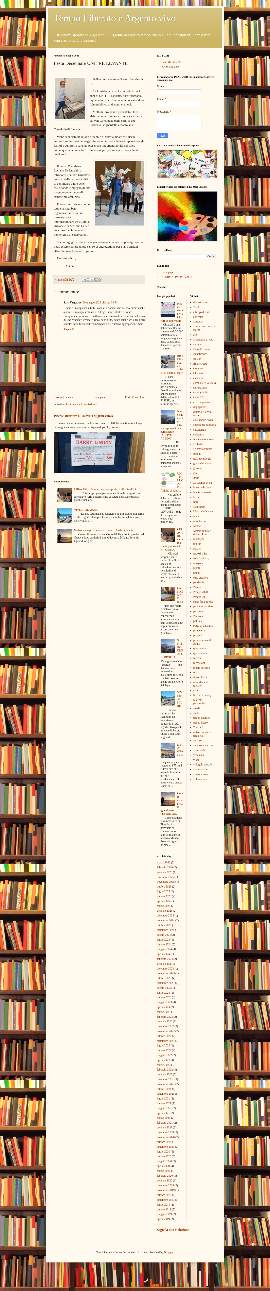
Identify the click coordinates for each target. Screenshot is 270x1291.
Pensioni (198, 616)
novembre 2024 (166, 920)
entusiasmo (199, 429)
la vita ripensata (202, 492)
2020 (196, 307)
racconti (197, 658)
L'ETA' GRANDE (180, 749)
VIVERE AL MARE (85, 509)
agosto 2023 (164, 987)
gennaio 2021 (164, 1127)
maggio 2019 (164, 1214)
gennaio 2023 (164, 1021)
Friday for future (202, 448)
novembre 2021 (166, 1084)
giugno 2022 (164, 1050)
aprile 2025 (163, 901)
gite (195, 473)
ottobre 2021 (164, 1089)
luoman (144, 1252)
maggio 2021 (164, 1108)
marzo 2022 (163, 1064)
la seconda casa (202, 487)
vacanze (197, 740)
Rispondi (69, 329)
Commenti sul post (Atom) (81, 404)
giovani (197, 468)
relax (196, 672)
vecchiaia (198, 755)
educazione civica (203, 419)
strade (196, 708)
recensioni (199, 662)
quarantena (199, 648)
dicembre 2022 (165, 1026)
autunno (197, 344)
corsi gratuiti (200, 392)
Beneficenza (200, 353)
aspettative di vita (203, 339)
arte (195, 334)
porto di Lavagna (203, 625)
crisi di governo (202, 402)
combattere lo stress (204, 382)
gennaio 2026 (164, 872)
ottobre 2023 (164, 978)
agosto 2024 (164, 934)
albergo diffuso (202, 312)
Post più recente (64, 397)
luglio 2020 (163, 1151)
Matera (197, 526)
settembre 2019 (165, 1199)
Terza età (198, 727)
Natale (197, 548)
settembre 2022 (165, 1040)
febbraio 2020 (165, 1175)
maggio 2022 (164, 1055)
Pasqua (197, 587)
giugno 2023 (164, 997)
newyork (198, 563)
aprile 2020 (163, 1166)
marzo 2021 (163, 1117)
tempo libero (200, 722)
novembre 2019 (166, 1190)
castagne (198, 368)
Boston (197, 358)
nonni (196, 572)
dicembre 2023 (165, 968)
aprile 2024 (163, 954)
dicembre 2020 (165, 1132)
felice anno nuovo (203, 439)
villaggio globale (202, 764)
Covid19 (198, 397)
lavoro (197, 497)
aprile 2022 (163, 1060)
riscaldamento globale (201, 684)
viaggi (196, 759)
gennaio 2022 (164, 1074)
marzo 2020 (163, 1170)
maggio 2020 (164, 1161)
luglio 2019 (163, 1204)
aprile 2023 (163, 1007)
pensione (198, 611)
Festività (198, 444)
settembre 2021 (165, 1093)
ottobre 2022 (164, 1036)
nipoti (196, 567)
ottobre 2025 (164, 886)
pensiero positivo (203, 606)
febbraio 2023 (165, 1016)
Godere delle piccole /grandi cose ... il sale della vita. (104, 530)
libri (195, 501)
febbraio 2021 (165, 1122)
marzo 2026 (163, 862)
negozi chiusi (200, 553)
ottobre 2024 (164, 925)
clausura (198, 378)
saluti (196, 690)
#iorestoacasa (201, 302)
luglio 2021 (163, 1098)
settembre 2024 (165, 929)
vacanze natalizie (203, 745)
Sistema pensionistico (200, 701)
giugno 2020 (164, 1156)
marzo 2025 (163, 905)
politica (197, 621)
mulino (197, 543)
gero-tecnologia (202, 458)
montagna (198, 539)
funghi (197, 453)
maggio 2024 (164, 949)
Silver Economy (202, 695)
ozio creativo (200, 577)
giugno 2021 (164, 1103)
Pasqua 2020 (200, 592)
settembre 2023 (165, 982)
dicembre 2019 (165, 1185)
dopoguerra (199, 407)
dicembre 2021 (165, 1079)
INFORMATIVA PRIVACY (176, 277)
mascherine (199, 521)
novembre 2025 (166, 881)
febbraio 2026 (165, 867)
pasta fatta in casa (203, 601)
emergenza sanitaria (204, 424)
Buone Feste (200, 363)
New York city (201, 558)
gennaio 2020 (164, 1180)
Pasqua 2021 (200, 596)
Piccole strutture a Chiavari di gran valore (84, 416)
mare (196, 516)
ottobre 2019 (164, 1194)
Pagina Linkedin (170, 66)
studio (196, 713)
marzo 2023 (163, 1011)
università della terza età (202, 734)
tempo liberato (201, 717)
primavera (199, 630)
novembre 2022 (166, 1031)
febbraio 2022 (165, 1069)
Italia (196, 477)
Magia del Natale (203, 511)
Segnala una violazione (173, 1230)
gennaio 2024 (164, 963)
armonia (198, 321)
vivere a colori (201, 774)
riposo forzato (201, 677)
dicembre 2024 (165, 915)
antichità (198, 316)
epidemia (198, 434)
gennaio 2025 (164, 910)
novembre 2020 (166, 1137)
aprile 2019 (163, 1219)
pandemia (198, 582)
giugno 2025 (164, 896)
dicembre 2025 (165, 877)
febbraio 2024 (165, 958)
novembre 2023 (166, 973)
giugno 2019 (164, 1209)
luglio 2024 (163, 939)
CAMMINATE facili (180, 595)
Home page (98, 397)
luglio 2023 (163, 992)
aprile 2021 (163, 1113)
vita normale (200, 769)
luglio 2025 (163, 891)
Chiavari (198, 373)
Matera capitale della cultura (202, 532)
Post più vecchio (134, 397)
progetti (197, 635)
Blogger (168, 1252)
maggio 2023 (164, 1002)
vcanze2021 (200, 750)
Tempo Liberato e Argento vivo (115, 18)
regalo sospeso (201, 667)
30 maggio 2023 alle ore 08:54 (100, 302)
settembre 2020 (165, 1146)
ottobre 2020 (164, 1141)
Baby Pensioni (201, 349)
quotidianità (200, 653)
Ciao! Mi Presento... (172, 62)
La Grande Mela (202, 482)
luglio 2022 (163, 1045)
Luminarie (199, 506)
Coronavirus (200, 387)
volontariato (200, 779)
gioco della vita (202, 463)
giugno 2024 (164, 944)
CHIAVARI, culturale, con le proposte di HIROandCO (105, 489)
